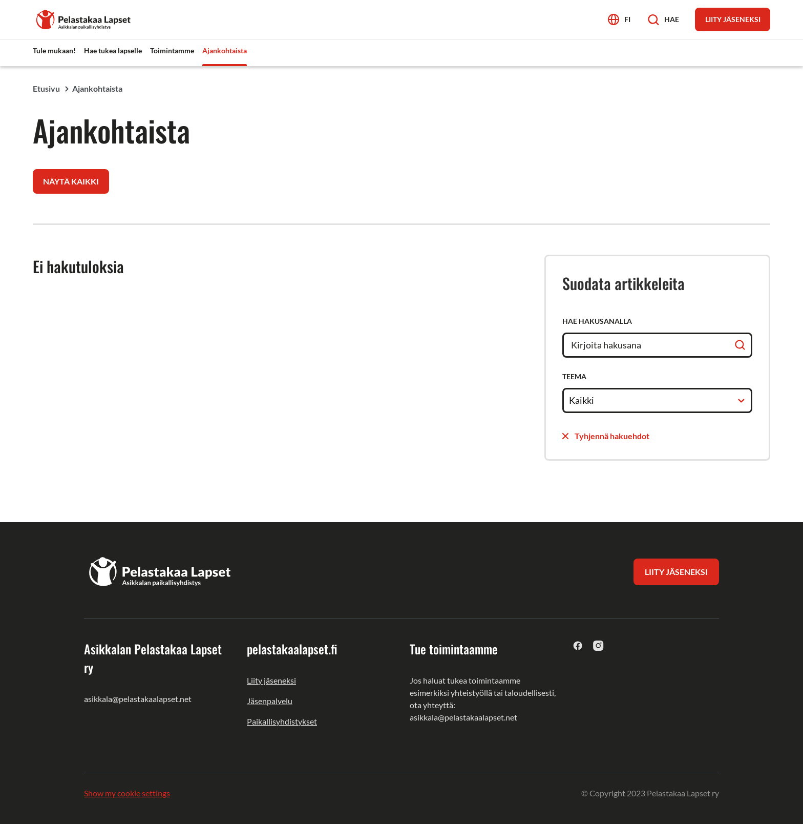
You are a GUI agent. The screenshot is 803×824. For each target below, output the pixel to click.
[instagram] (598, 645)
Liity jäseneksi (271, 680)
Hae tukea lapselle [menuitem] (113, 50)
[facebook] (578, 645)
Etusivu (46, 88)
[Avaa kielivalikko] (619, 19)
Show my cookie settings (127, 793)
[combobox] (569, 400)
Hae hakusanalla (597, 321)
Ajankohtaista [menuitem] (224, 50)
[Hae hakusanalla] (657, 345)
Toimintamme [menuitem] (172, 50)
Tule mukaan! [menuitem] (54, 50)
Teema (574, 376)
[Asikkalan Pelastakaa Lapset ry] (84, 18)
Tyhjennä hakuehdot (605, 436)
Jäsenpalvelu (269, 701)
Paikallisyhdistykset (282, 721)
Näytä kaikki (71, 181)
